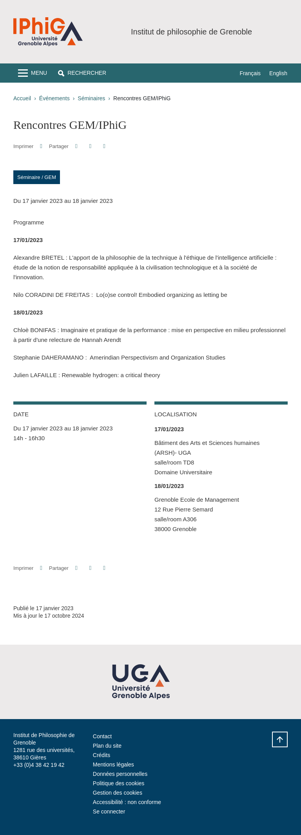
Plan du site (107, 746)
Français (250, 73)
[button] (82, 73)
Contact (102, 736)
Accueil (22, 98)
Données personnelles (120, 774)
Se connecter (109, 811)
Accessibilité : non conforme (127, 802)
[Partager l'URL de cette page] (104, 146)
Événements (54, 98)
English (278, 73)
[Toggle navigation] (32, 73)
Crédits (101, 755)
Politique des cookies (119, 783)
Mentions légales (113, 764)
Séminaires (91, 98)
